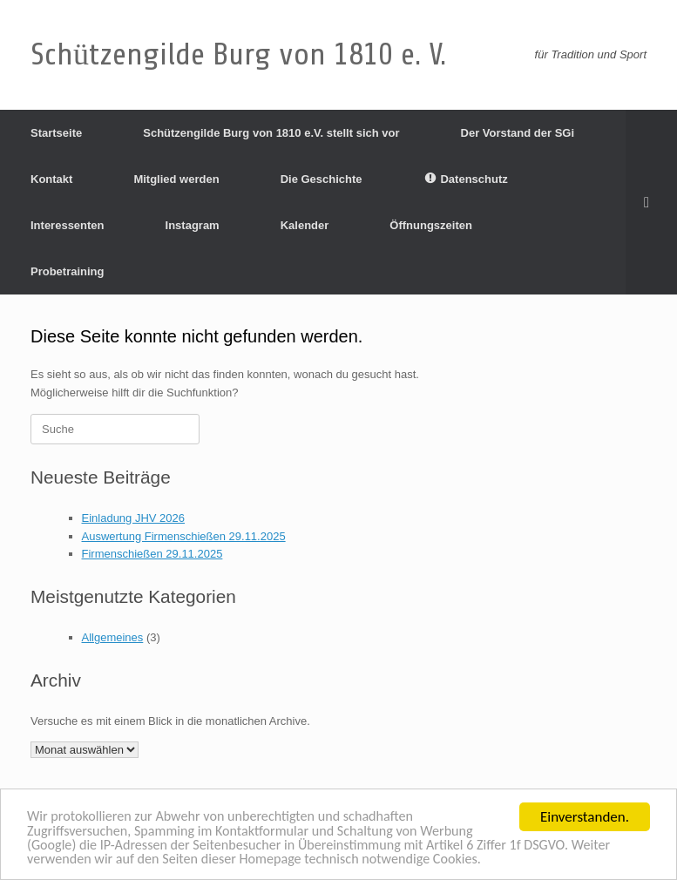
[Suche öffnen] (651, 202)
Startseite (56, 132)
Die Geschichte (321, 179)
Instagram (193, 225)
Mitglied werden (176, 179)
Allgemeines (113, 637)
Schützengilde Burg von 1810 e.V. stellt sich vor (271, 132)
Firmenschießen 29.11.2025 (152, 553)
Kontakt (51, 179)
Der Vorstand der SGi (518, 132)
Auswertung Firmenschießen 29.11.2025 (184, 536)
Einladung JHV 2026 (134, 518)
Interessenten (67, 225)
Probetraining (67, 271)
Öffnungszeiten (430, 225)
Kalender (305, 225)
